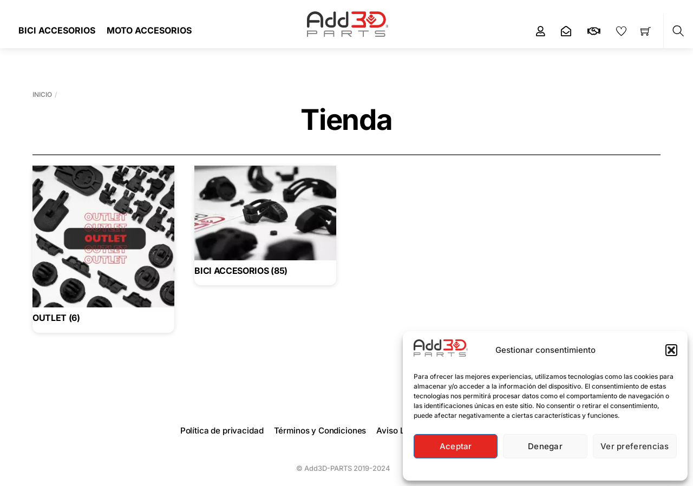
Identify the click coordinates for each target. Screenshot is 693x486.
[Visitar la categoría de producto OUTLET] (103, 247)
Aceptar (456, 446)
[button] (671, 350)
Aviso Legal (398, 430)
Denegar (545, 446)
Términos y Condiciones (320, 430)
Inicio (42, 94)
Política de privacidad (222, 430)
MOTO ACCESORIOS (149, 30)
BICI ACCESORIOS (56, 30)
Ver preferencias (634, 446)
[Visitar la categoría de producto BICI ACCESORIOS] (265, 223)
